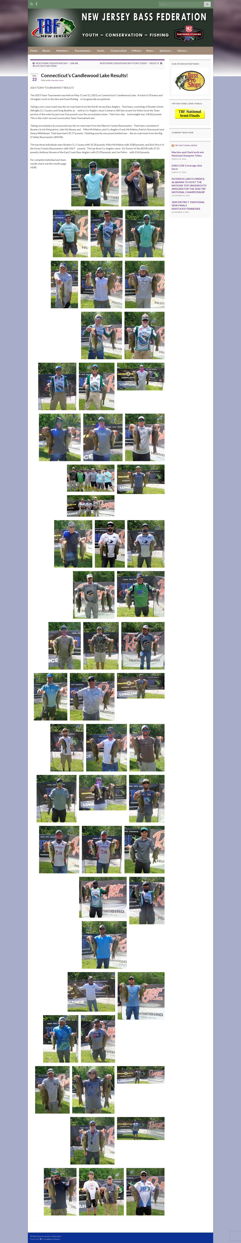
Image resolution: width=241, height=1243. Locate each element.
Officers (136, 50)
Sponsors (166, 50)
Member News (57, 80)
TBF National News (185, 145)
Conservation (119, 50)
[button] (190, 80)
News (150, 50)
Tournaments (83, 50)
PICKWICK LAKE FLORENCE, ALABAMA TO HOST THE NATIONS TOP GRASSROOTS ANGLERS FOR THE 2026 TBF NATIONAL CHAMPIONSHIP (189, 185)
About (46, 50)
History (183, 50)
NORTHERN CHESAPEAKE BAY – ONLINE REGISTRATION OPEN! (55, 64)
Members (63, 50)
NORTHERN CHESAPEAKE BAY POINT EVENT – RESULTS (129, 63)
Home (33, 50)
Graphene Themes (52, 1239)
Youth (101, 50)
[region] (190, 80)
